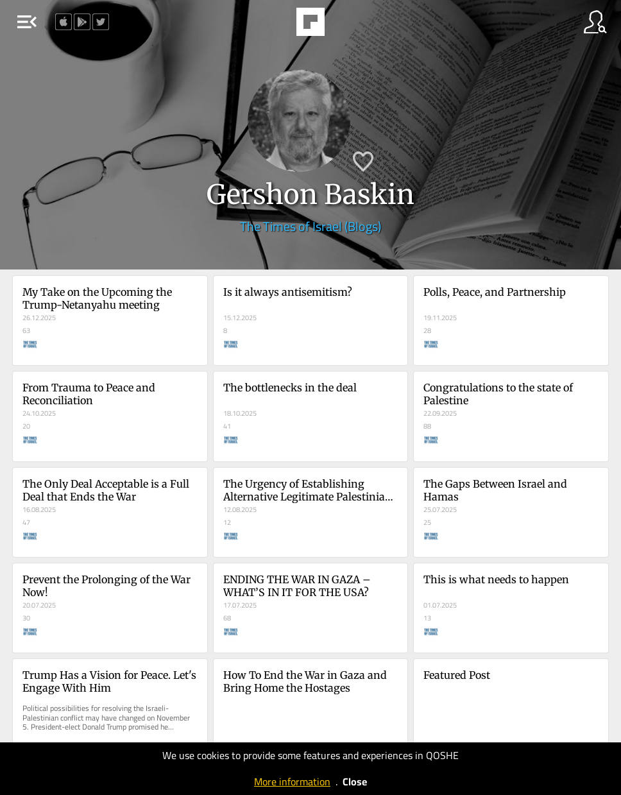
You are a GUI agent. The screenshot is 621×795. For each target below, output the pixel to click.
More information (292, 781)
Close (355, 781)
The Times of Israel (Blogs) (310, 226)
